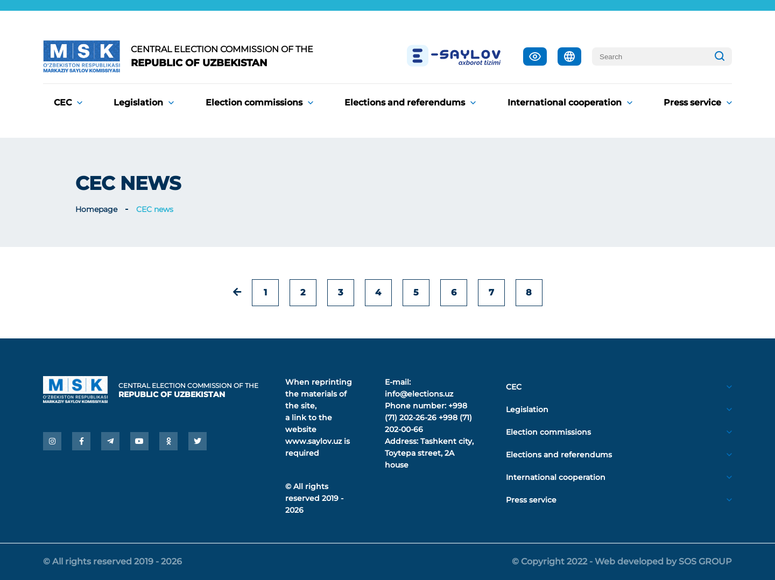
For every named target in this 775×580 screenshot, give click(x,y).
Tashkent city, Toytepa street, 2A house (429, 453)
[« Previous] (237, 292)
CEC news (154, 209)
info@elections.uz (419, 394)
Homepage (96, 209)
